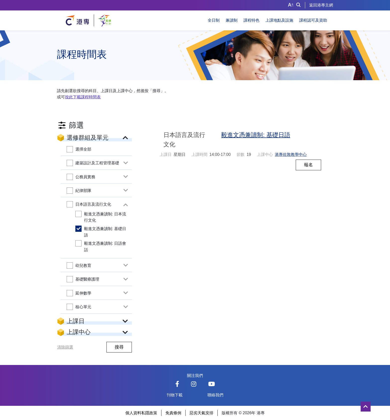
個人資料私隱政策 (141, 413)
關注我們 (195, 375)
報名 (308, 164)
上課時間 (199, 154)
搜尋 (119, 347)
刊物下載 (175, 395)
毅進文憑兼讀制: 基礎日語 (255, 134)
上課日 (166, 154)
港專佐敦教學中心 (291, 154)
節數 (240, 154)
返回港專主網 (321, 5)
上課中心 (265, 154)
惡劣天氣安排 (201, 413)
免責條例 (173, 413)
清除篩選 (65, 347)
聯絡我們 (215, 395)
